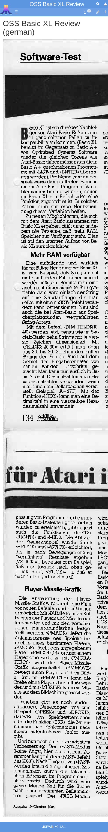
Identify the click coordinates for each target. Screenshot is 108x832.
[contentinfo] (87, 12)
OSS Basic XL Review (57, 4)
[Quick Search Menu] (98, 4)
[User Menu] (105, 4)
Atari (6, 9)
